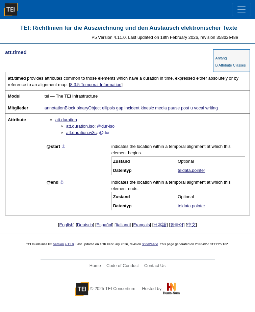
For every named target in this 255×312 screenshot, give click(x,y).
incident (132, 107)
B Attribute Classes (230, 65)
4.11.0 (69, 244)
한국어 (176, 224)
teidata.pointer (191, 170)
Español (104, 224)
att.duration (66, 119)
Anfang (221, 58)
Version (58, 244)
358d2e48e (150, 244)
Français (141, 224)
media (161, 107)
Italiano (123, 224)
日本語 (160, 224)
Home (95, 265)
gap (119, 107)
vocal (199, 107)
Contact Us (154, 265)
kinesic (147, 107)
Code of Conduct (122, 265)
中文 (191, 224)
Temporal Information (95, 84)
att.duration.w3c (81, 132)
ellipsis (108, 107)
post (185, 107)
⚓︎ (63, 146)
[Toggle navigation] (241, 9)
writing (211, 107)
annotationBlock (60, 107)
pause (174, 107)
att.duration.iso (80, 126)
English (66, 224)
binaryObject (88, 107)
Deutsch (85, 224)
